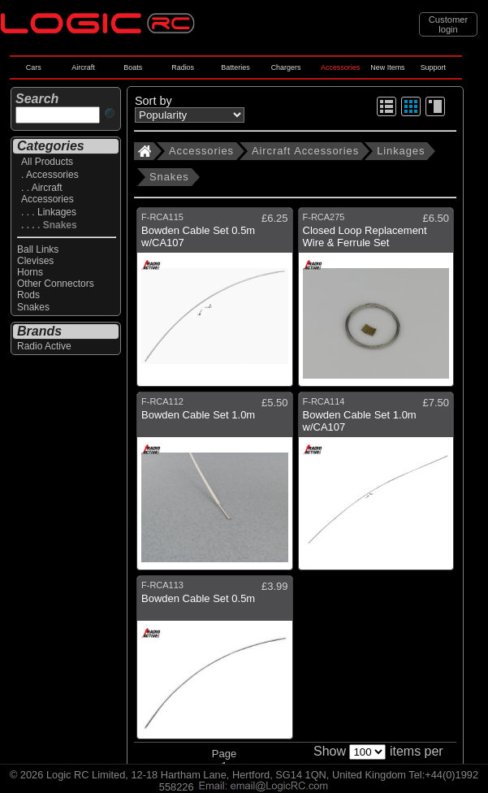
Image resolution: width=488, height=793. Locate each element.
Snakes (169, 177)
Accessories (340, 67)
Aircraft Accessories (305, 151)
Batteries (235, 67)
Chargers (286, 67)
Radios (182, 67)
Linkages (401, 151)
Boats (132, 67)
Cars (33, 67)
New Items (387, 67)
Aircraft (82, 67)
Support (433, 67)
